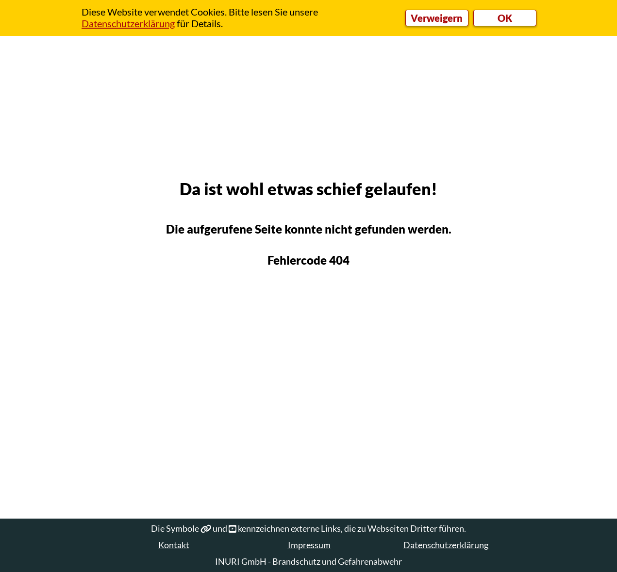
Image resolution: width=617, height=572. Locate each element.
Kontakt (173, 544)
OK (505, 18)
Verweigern (437, 18)
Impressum (309, 544)
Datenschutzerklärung (445, 544)
